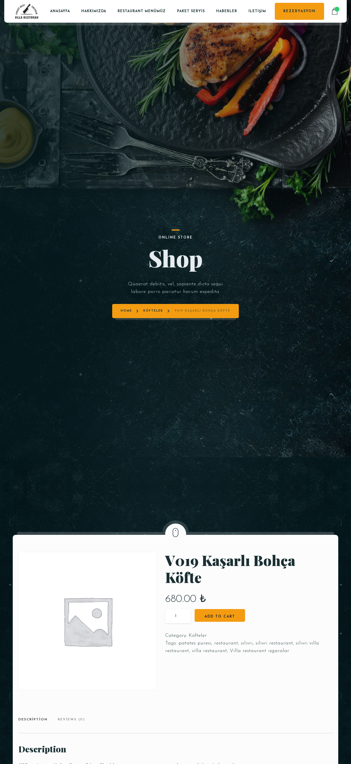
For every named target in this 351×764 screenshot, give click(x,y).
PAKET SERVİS (191, 11)
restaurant (226, 643)
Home (126, 240)
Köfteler (153, 240)
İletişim (257, 11)
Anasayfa (60, 11)
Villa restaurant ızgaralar (259, 651)
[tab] (35, 720)
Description (33, 719)
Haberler (226, 11)
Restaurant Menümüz (142, 11)
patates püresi (194, 643)
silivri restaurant (274, 643)
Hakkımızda (93, 11)
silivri (247, 643)
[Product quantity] (178, 616)
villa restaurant (209, 651)
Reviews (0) (71, 719)
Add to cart (220, 616)
